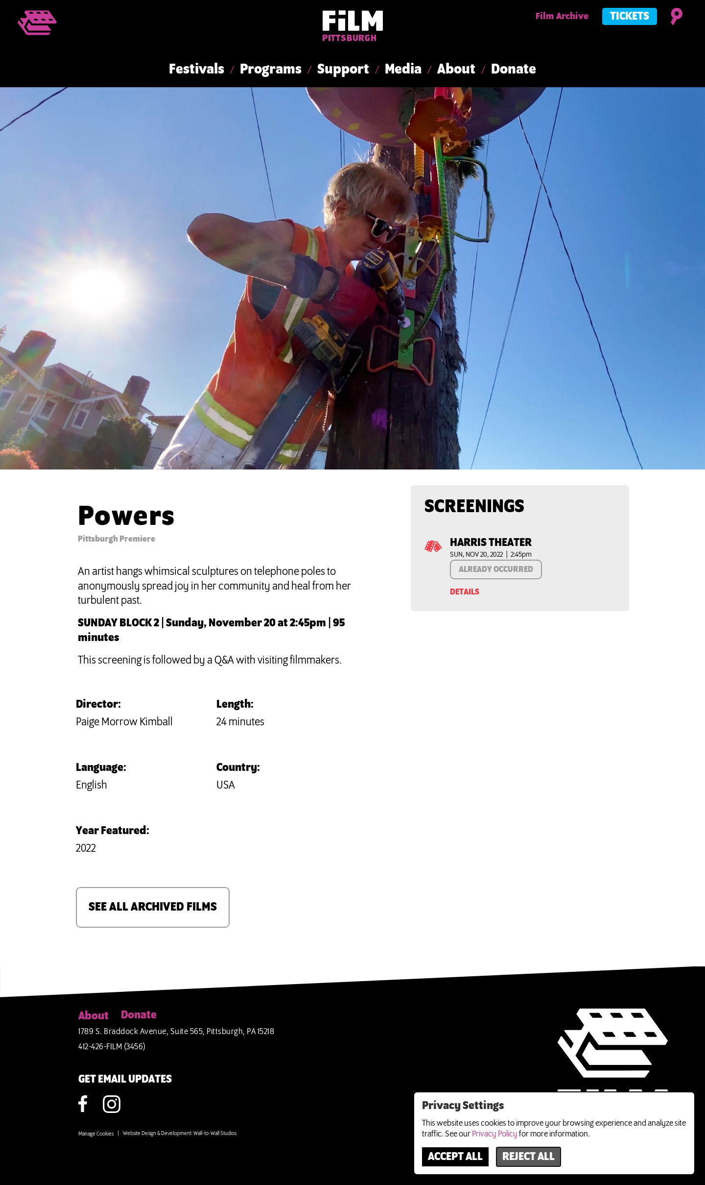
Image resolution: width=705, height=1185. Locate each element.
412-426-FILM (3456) (112, 1046)
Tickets (629, 17)
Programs (271, 69)
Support (343, 69)
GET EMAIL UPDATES (125, 1080)
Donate (513, 69)
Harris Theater (491, 543)
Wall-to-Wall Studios (214, 1133)
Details (464, 592)
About (456, 69)
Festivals (196, 69)
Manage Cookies (96, 1134)
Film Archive (562, 17)
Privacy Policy (494, 1134)
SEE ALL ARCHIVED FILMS (153, 907)
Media (403, 69)
